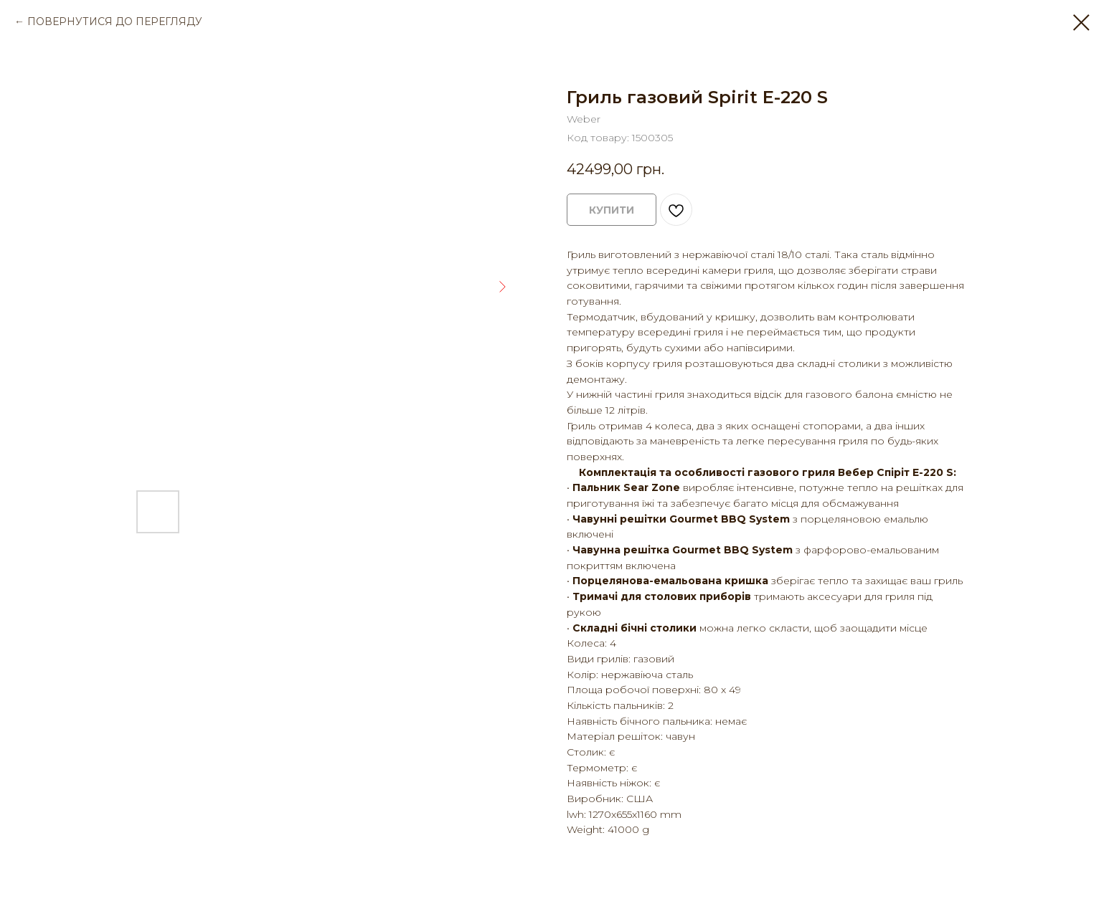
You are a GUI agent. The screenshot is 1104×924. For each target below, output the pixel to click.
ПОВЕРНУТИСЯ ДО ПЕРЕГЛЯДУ (114, 21)
